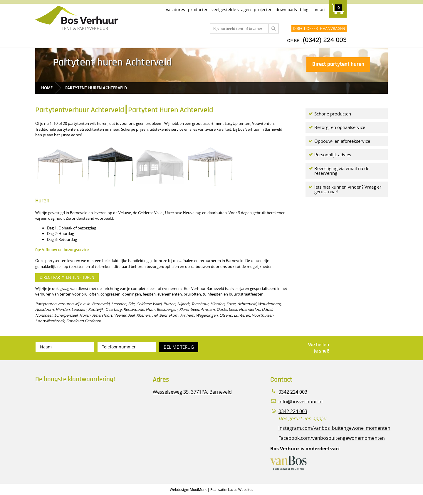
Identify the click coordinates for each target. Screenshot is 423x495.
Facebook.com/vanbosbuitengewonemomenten (331, 438)
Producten (198, 9)
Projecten (263, 9)
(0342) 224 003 (325, 39)
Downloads (286, 9)
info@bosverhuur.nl (300, 402)
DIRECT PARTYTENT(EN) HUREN (67, 277)
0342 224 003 (292, 392)
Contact (318, 9)
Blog (304, 9)
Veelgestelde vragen (231, 9)
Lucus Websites (240, 489)
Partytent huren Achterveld (96, 87)
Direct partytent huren (338, 64)
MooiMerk (198, 489)
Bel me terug (179, 347)
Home (47, 87)
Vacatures (175, 9)
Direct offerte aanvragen (319, 28)
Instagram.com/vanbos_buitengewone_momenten (334, 428)
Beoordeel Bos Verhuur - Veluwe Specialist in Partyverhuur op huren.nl (72, 412)
